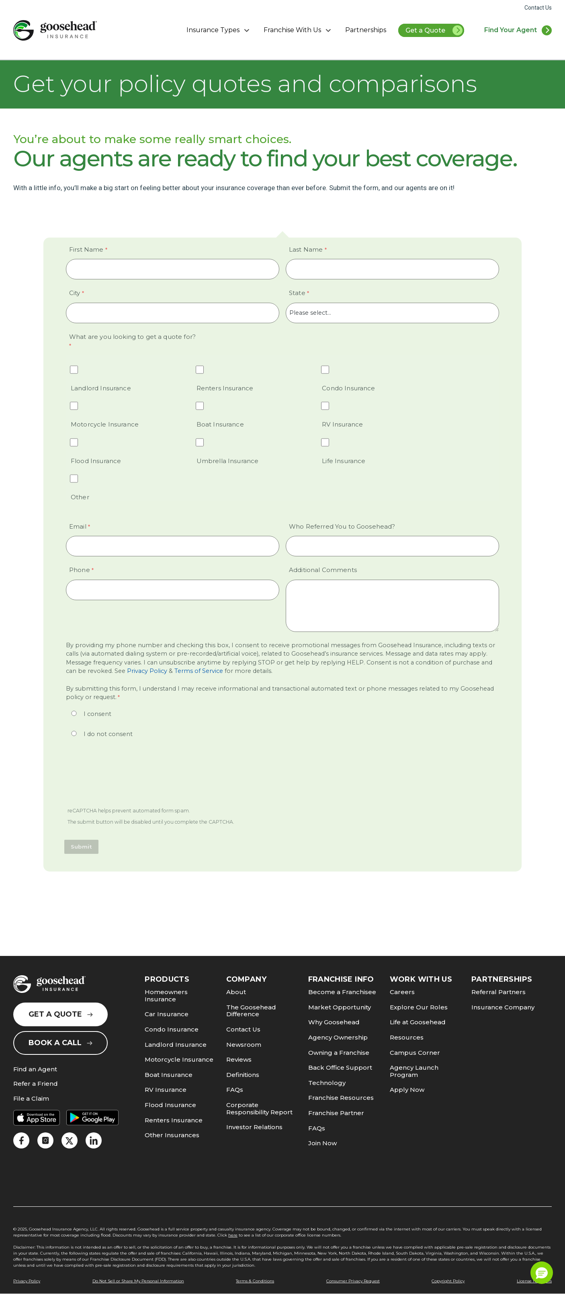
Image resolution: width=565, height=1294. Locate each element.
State (297, 293)
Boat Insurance (220, 424)
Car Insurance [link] (166, 1014)
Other (80, 497)
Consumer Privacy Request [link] (353, 1281)
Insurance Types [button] (219, 30)
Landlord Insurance (101, 388)
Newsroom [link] (243, 1044)
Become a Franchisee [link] (342, 992)
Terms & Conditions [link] (255, 1281)
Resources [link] (407, 1037)
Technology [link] (327, 1083)
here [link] (232, 1235)
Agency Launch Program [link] (414, 1071)
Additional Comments (323, 570)
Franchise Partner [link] (336, 1113)
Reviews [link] (239, 1059)
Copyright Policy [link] (448, 1281)
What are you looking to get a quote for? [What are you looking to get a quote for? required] (132, 336)
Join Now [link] (322, 1143)
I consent (97, 714)
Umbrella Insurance (228, 461)
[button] (541, 1272)
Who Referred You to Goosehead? (342, 526)
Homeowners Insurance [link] (166, 995)
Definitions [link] (242, 1075)
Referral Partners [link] (498, 992)
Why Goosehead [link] (334, 1022)
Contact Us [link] (538, 8)
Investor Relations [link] (254, 1127)
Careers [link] (402, 992)
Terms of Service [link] (198, 671)
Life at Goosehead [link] (418, 1022)
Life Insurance (343, 461)
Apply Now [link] (407, 1089)
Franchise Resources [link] (341, 1097)
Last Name (306, 249)
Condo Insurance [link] (172, 1029)
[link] (55, 30)
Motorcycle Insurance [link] (179, 1059)
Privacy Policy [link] (146, 671)
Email (77, 526)
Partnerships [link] (365, 30)
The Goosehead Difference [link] (251, 1010)
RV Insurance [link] (165, 1089)
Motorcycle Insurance (105, 424)
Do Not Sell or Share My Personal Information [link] (138, 1281)
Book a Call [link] (60, 1042)
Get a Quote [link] (434, 31)
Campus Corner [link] (415, 1052)
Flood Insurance (96, 461)
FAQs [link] (234, 1089)
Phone (79, 570)
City (74, 293)
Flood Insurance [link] (170, 1105)
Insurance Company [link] (502, 1007)
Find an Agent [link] (35, 1069)
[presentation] (126, 778)
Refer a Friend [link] (35, 1084)
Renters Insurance (225, 388)
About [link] (236, 992)
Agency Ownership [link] (338, 1037)
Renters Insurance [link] (174, 1120)
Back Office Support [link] (340, 1067)
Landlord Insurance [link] (176, 1044)
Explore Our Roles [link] (419, 1007)
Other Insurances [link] (172, 1135)
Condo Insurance (348, 388)
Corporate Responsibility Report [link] (259, 1108)
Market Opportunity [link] (339, 1007)
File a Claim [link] (31, 1098)
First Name (86, 249)
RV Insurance (342, 424)
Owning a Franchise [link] (338, 1052)
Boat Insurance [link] (168, 1075)
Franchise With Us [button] (298, 30)
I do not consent (108, 734)
